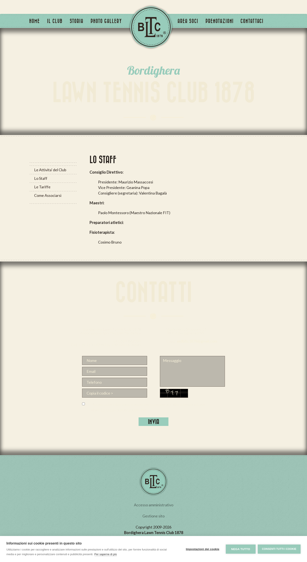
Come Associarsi (47, 195)
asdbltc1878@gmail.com (233, 341)
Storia (76, 21)
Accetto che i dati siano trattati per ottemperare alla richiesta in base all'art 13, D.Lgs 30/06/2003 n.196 (148, 407)
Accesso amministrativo (153, 504)
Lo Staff (40, 178)
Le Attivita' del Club (50, 169)
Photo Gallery (106, 21)
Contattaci (252, 21)
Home (34, 21)
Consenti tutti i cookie (279, 548)
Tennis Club (151, 27)
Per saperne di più (105, 554)
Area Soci (188, 21)
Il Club (54, 21)
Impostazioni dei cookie (202, 549)
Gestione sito (153, 516)
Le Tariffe (42, 186)
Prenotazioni (220, 21)
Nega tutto (240, 549)
